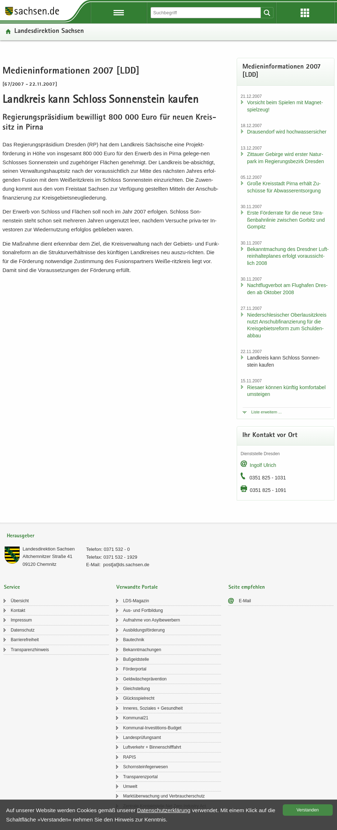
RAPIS (129, 757)
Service (12, 587)
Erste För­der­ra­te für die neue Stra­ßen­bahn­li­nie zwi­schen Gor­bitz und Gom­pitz (286, 220)
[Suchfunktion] (206, 12)
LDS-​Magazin (136, 600)
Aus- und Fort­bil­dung (143, 610)
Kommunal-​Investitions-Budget (152, 727)
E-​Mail (245, 600)
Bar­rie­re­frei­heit (25, 639)
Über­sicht (20, 600)
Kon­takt (18, 610)
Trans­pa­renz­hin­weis (30, 649)
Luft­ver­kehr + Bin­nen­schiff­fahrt (152, 747)
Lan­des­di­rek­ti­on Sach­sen (49, 31)
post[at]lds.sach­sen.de (126, 564)
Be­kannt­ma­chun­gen (142, 649)
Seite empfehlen (246, 587)
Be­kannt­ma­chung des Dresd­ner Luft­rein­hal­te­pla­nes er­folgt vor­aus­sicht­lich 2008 (288, 256)
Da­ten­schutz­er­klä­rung (164, 810)
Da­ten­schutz (23, 630)
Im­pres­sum (21, 620)
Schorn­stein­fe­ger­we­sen (145, 766)
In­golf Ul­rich (263, 465)
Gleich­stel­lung (136, 688)
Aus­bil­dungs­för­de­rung (144, 630)
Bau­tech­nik (133, 639)
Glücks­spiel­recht (139, 698)
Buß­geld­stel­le (136, 659)
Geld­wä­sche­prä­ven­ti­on (145, 678)
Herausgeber (20, 536)
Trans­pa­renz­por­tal (140, 776)
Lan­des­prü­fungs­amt (142, 737)
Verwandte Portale (137, 587)
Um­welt (130, 786)
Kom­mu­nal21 (136, 717)
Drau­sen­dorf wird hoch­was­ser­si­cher (287, 132)
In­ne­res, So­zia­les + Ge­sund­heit (153, 708)
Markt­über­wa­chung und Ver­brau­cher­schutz (164, 796)
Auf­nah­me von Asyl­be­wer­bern (151, 620)
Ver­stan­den (308, 810)
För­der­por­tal (134, 668)
